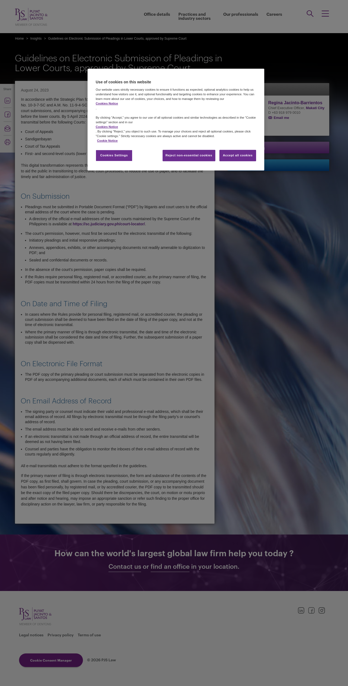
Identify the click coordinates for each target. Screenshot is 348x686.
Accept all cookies (238, 155)
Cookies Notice (107, 103)
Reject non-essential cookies (189, 155)
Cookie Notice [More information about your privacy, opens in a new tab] (107, 140)
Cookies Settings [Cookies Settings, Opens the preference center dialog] (114, 155)
